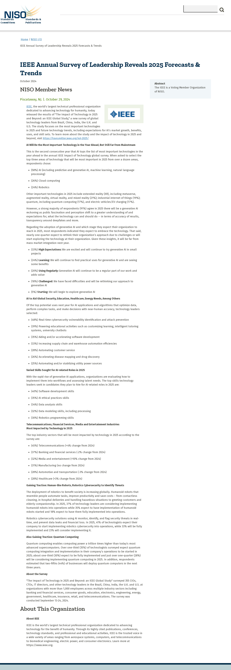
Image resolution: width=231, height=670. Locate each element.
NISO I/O (152, 17)
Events (137, 17)
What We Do (84, 17)
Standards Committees (172, 19)
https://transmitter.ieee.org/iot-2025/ (66, 135)
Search (222, 10)
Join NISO (104, 17)
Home (66, 17)
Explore (121, 17)
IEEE (29, 103)
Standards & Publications (204, 19)
